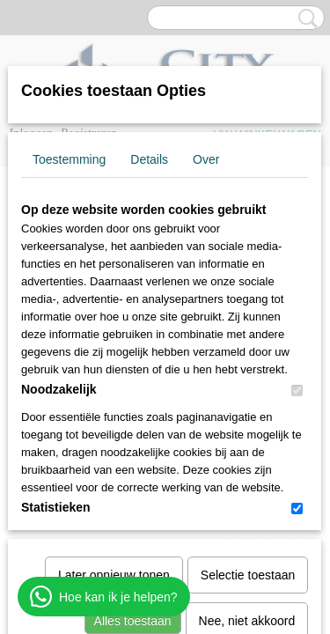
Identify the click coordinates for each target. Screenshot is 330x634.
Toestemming (69, 159)
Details (149, 159)
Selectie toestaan (248, 393)
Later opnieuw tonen (114, 393)
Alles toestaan (133, 438)
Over (206, 159)
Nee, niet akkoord (247, 438)
